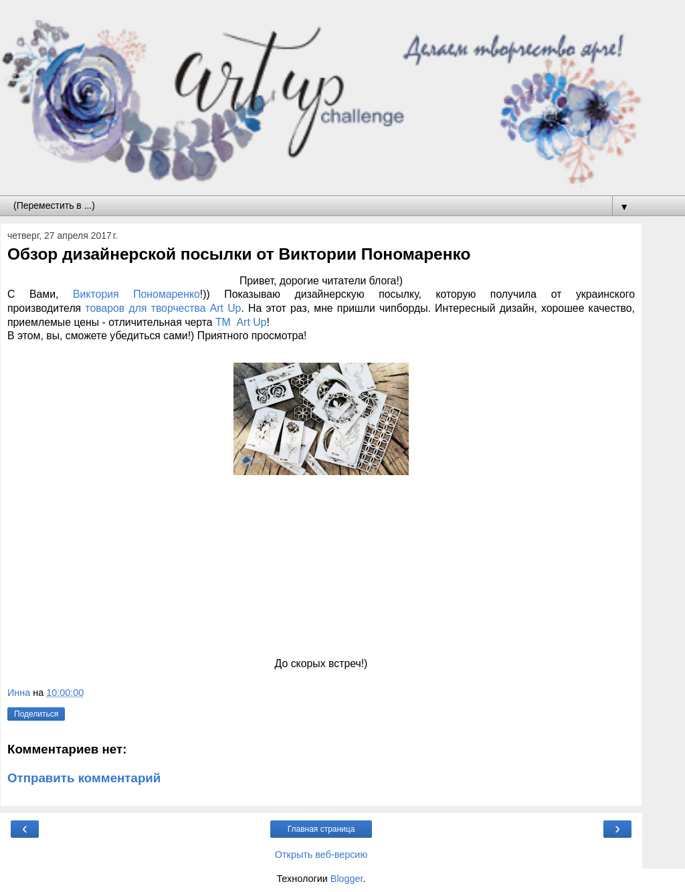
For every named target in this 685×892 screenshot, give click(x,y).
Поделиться (36, 714)
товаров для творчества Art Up (161, 308)
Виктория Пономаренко (128, 294)
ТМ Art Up (240, 322)
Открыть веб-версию (321, 854)
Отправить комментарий (84, 778)
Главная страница (321, 829)
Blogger (346, 878)
